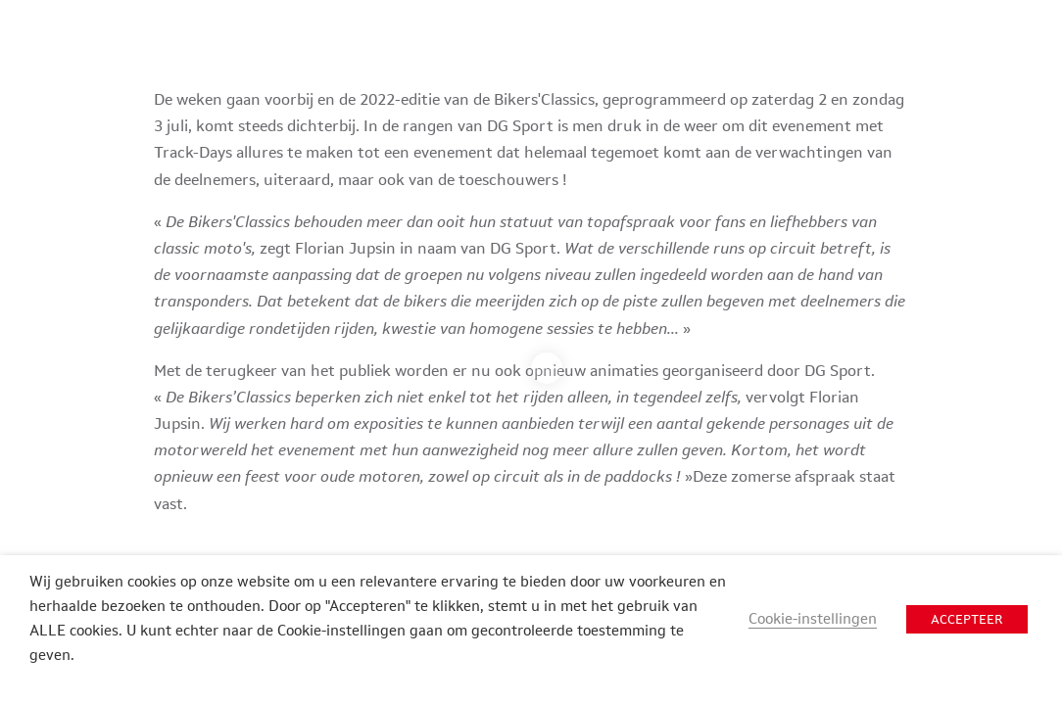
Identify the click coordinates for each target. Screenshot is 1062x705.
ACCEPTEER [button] (967, 619)
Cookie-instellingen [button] (812, 618)
